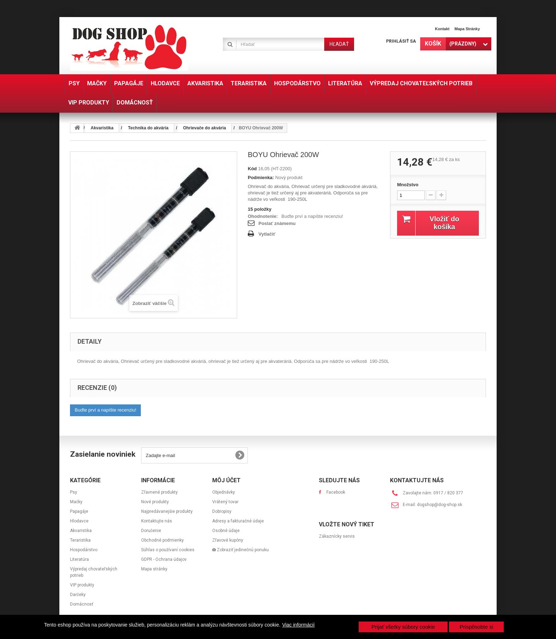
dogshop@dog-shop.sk (439, 504)
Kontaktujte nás (156, 521)
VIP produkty (82, 584)
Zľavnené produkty (159, 492)
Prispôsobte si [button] (476, 627)
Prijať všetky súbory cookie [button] (403, 627)
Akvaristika (81, 530)
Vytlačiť (267, 234)
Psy (73, 492)
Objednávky (223, 492)
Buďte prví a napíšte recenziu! (312, 216)
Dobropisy (221, 511)
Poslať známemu (276, 223)
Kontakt (442, 29)
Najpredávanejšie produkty (167, 511)
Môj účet (226, 480)
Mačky (76, 501)
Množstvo (407, 184)
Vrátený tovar (225, 501)
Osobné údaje (226, 530)
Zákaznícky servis (337, 536)
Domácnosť (81, 604)
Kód (252, 168)
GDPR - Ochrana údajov (164, 559)
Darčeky (78, 594)
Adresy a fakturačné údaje (238, 521)
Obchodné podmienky (162, 540)
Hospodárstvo (83, 549)
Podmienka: (261, 177)
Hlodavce (79, 521)
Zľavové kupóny (227, 540)
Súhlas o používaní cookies (167, 549)
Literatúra (79, 559)
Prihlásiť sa (401, 41)
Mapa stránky (467, 29)
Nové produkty (155, 501)
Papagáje (79, 511)
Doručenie (151, 530)
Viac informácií (298, 625)
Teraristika (80, 540)
